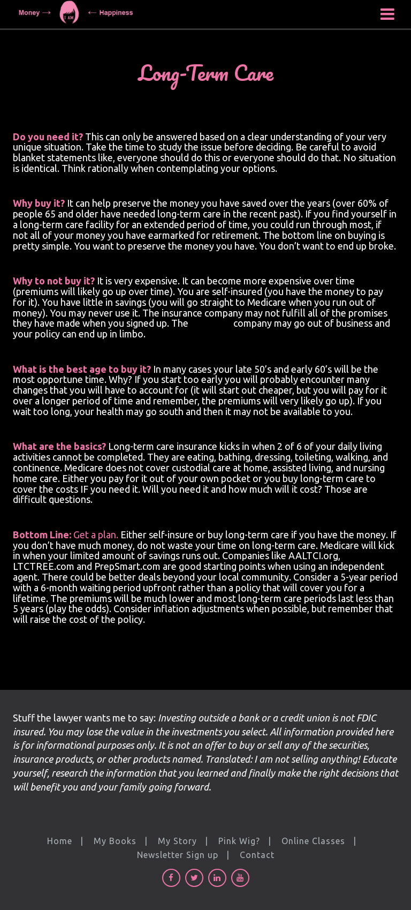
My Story (177, 841)
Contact (257, 855)
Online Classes (313, 841)
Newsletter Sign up (177, 855)
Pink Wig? (239, 841)
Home (59, 841)
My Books (115, 841)
